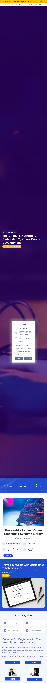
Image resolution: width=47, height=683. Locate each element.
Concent (19, 358)
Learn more (19, 342)
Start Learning (6, 575)
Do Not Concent (28, 358)
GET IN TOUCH (9, 4)
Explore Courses (12, 246)
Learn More (8, 555)
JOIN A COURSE (28, 4)
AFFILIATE (18, 4)
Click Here (39, 1)
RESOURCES (38, 4)
